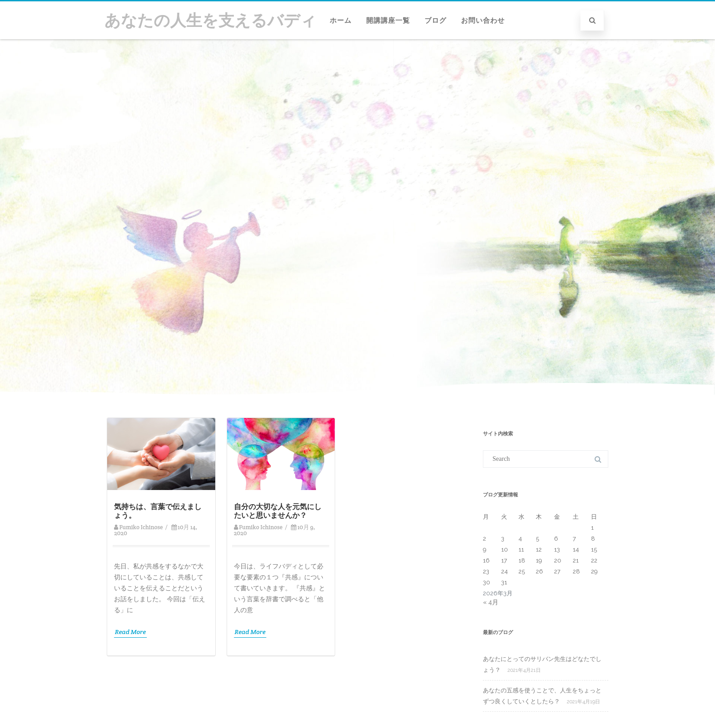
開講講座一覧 (388, 20)
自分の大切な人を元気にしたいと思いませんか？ (277, 511)
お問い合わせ (483, 20)
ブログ (435, 20)
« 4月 (490, 602)
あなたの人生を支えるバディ (210, 20)
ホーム (341, 20)
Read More (130, 632)
